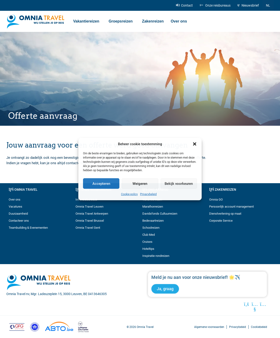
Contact (184, 5)
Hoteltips (148, 249)
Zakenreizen (152, 21)
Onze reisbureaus (215, 5)
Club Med (148, 234)
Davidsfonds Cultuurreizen (159, 213)
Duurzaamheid (18, 213)
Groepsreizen (122, 21)
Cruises (147, 241)
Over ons (180, 21)
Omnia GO (216, 199)
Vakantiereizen (87, 21)
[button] (194, 144)
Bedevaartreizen (153, 220)
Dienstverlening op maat (225, 213)
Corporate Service (221, 220)
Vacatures (15, 206)
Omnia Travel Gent (88, 227)
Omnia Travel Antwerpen (92, 213)
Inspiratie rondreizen (155, 256)
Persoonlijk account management (231, 206)
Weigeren (139, 183)
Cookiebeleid (259, 326)
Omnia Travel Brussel (90, 220)
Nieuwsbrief (248, 5)
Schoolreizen (150, 227)
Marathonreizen (152, 206)
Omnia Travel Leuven (89, 206)
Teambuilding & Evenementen (28, 227)
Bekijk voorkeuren (179, 183)
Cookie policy (129, 194)
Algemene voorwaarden (209, 326)
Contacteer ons (19, 220)
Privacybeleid (148, 194)
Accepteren (101, 183)
